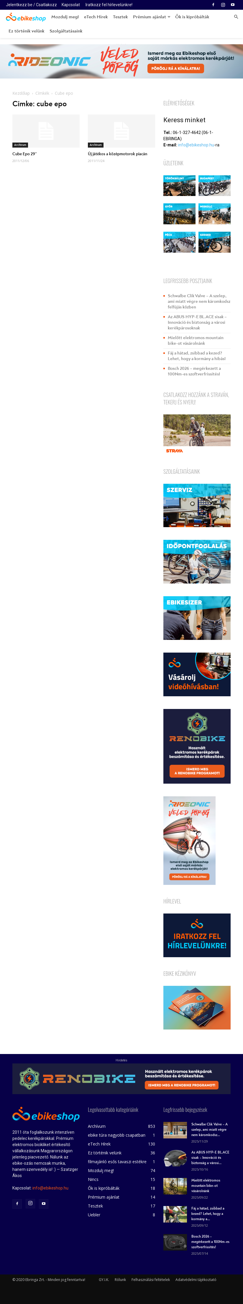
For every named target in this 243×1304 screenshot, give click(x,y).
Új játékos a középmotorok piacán (117, 153)
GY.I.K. (104, 1279)
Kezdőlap (21, 93)
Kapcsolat (71, 4)
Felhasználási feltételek (151, 1279)
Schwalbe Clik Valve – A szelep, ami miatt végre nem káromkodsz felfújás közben (199, 301)
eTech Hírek (96, 17)
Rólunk (120, 1279)
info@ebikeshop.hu (196, 145)
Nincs (93, 1179)
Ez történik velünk (26, 31)
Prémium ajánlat (151, 17)
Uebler (94, 1215)
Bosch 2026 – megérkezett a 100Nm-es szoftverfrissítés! (194, 371)
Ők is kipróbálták (192, 17)
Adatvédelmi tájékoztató (195, 1279)
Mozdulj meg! (65, 17)
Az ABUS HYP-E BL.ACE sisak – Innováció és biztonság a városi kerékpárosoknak (197, 322)
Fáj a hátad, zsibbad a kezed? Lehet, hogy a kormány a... (207, 1213)
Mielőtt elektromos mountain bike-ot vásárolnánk (196, 340)
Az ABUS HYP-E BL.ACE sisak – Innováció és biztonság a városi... (210, 1157)
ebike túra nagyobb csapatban (116, 1135)
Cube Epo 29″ (24, 153)
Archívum (20, 145)
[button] (236, 17)
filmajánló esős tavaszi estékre (117, 1161)
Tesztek (120, 17)
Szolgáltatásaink (66, 31)
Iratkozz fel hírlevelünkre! (109, 4)
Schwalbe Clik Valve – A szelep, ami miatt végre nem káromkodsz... (209, 1129)
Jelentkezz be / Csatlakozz (31, 4)
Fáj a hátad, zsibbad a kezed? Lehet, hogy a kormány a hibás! (197, 356)
